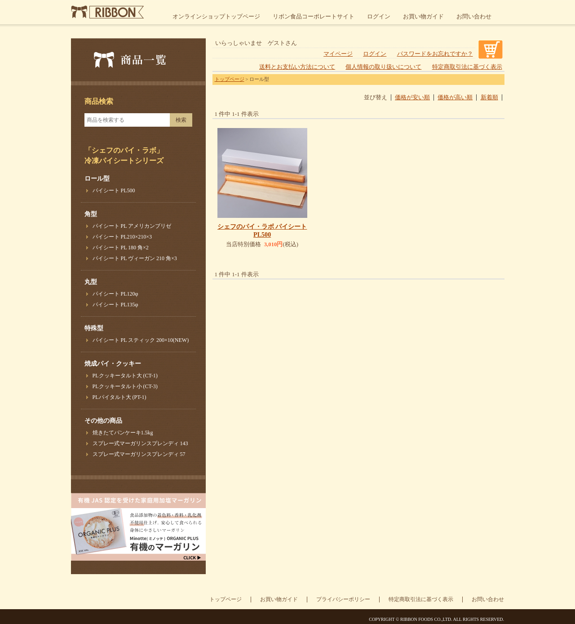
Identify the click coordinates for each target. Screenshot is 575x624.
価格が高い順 (455, 97)
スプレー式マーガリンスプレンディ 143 (140, 443)
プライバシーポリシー (343, 599)
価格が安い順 (412, 97)
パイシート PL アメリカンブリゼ (132, 226)
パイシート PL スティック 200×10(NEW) (141, 340)
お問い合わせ (473, 16)
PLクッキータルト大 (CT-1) (125, 375)
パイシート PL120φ (115, 294)
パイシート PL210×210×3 (122, 237)
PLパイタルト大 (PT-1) (119, 397)
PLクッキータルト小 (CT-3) (125, 386)
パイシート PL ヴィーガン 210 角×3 (135, 258)
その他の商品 (103, 420)
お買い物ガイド (423, 16)
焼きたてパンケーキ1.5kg (123, 432)
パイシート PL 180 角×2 (121, 247)
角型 (90, 214)
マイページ (338, 54)
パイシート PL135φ (115, 304)
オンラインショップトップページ (216, 16)
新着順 (489, 97)
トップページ (229, 79)
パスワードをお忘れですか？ (435, 54)
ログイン (378, 16)
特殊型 (93, 328)
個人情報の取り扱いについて (383, 67)
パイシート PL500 (114, 190)
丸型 (90, 282)
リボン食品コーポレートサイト (313, 16)
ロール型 (97, 178)
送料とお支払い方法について (297, 67)
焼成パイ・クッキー (112, 363)
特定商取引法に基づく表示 (467, 67)
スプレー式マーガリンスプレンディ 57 (139, 454)
